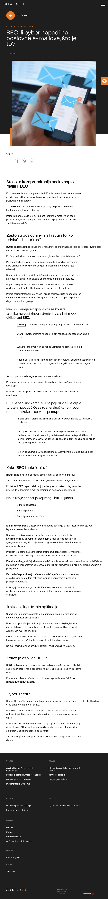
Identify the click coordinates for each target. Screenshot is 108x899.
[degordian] (93, 894)
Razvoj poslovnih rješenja (17, 810)
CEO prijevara (24, 334)
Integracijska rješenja (58, 779)
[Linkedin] (31, 161)
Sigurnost (28, 26)
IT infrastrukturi (87, 701)
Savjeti (11, 26)
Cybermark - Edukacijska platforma (64, 806)
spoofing (51, 197)
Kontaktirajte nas (14, 858)
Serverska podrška (57, 775)
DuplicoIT (11, 701)
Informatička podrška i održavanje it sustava (64, 769)
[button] (104, 81)
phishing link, (13, 220)
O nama (9, 828)
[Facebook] (17, 161)
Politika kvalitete (13, 837)
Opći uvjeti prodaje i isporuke (19, 841)
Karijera (9, 832)
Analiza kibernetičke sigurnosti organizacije (19, 769)
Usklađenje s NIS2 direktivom (19, 779)
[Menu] (103, 4)
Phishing (21, 325)
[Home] (13, 4)
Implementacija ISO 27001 (18, 784)
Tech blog (10, 871)
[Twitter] (24, 161)
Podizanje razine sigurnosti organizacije (23, 775)
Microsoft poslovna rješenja (18, 806)
